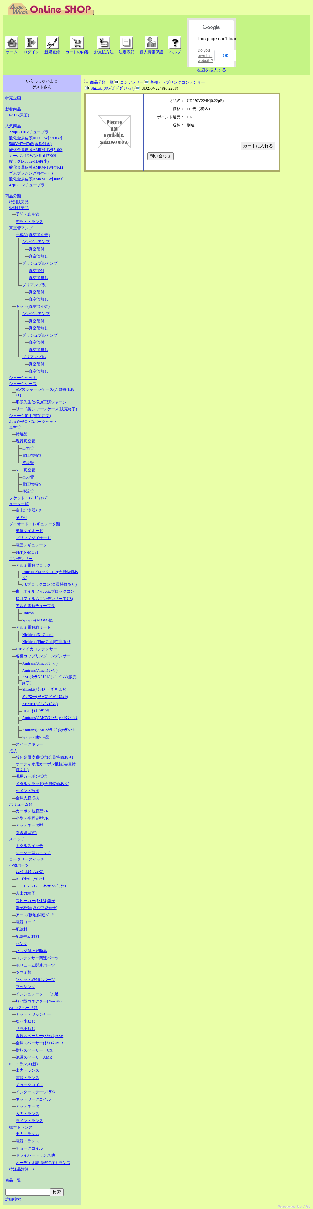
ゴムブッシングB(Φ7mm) (31, 173)
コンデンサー (21, 558)
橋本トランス (21, 1127)
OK (225, 55)
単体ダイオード (29, 530)
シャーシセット (23, 377)
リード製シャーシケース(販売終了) (46, 409)
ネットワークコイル (33, 1099)
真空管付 (36, 249)
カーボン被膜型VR (32, 811)
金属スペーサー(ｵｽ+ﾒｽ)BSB (39, 1043)
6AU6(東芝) (19, 115)
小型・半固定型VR (32, 818)
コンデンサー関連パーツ (37, 958)
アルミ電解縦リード (33, 627)
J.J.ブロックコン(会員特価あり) (49, 584)
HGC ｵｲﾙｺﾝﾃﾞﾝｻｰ (36, 711)
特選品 (21, 434)
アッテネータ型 (29, 825)
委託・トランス (29, 221)
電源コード (25, 922)
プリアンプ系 (34, 285)
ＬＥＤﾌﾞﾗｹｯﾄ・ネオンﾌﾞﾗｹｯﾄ (41, 886)
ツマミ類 (23, 972)
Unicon (28, 613)
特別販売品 (19, 202)
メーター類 (19, 504)
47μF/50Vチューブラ (27, 185)
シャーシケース (23, 383)
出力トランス (27, 1070)
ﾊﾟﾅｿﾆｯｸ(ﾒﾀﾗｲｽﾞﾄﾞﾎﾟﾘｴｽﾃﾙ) (45, 696)
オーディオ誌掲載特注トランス (43, 1162)
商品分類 (13, 196)
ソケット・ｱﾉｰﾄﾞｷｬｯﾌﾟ (28, 498)
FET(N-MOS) (27, 552)
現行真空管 (25, 441)
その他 (21, 517)
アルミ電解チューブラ (35, 606)
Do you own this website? (205, 55)
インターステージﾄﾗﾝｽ (35, 1092)
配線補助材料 (27, 936)
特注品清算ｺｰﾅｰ (23, 1169)
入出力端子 (25, 893)
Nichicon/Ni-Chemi (37, 634)
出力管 (28, 448)
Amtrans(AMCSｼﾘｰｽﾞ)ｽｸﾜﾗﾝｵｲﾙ (48, 730)
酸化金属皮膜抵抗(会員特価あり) (44, 757)
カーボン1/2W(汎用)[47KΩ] (32, 155)
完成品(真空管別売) (33, 234)
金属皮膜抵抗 (27, 798)
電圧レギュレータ (31, 545)
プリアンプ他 (34, 357)
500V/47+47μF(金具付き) (30, 143)
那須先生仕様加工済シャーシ (41, 402)
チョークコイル (29, 1085)
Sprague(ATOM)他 (37, 620)
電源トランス (27, 1077)
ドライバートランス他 (35, 1155)
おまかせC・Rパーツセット (33, 421)
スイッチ (17, 839)
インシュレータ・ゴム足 (37, 994)
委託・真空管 (27, 214)
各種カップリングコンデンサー (43, 656)
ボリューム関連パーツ (35, 965)
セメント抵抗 (27, 790)
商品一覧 (13, 1180)
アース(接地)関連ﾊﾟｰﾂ (35, 915)
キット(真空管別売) (33, 306)
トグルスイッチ (29, 845)
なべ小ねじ (25, 1021)
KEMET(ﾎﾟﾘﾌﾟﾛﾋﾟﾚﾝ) (40, 704)
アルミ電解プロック (33, 565)
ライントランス (29, 1120)
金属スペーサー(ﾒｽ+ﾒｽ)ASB (39, 1036)
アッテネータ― (29, 1106)
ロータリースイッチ (26, 859)
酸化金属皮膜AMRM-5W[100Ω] (36, 179)
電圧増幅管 (32, 455)
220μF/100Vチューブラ (29, 132)
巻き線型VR (26, 832)
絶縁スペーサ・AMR (34, 1057)
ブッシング (25, 987)
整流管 (28, 462)
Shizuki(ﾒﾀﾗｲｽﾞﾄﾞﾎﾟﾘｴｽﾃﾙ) (44, 689)
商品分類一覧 (102, 82)
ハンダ (21, 943)
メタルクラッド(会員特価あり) (42, 783)
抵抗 (13, 751)
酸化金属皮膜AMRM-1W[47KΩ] (36, 167)
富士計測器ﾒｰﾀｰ (29, 510)
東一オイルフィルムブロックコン (45, 591)
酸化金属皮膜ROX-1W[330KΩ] (35, 138)
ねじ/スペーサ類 (23, 1007)
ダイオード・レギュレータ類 (34, 524)
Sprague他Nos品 (35, 737)
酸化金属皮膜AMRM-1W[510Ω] (36, 149)
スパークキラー (29, 744)
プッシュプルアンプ (39, 263)
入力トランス (27, 1113)
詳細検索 (13, 1199)
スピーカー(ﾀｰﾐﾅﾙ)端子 (35, 900)
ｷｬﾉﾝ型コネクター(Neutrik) (39, 1001)
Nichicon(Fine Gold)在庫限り (46, 641)
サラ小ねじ (25, 1028)
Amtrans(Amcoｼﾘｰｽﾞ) (40, 663)
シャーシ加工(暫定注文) (30, 415)
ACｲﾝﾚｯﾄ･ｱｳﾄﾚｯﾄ (30, 879)
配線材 (21, 929)
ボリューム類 (21, 804)
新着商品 (13, 109)
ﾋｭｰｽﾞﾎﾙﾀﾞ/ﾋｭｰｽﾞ (30, 871)
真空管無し (38, 256)
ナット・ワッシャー (33, 1014)
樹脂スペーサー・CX (34, 1050)
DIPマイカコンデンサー (36, 649)
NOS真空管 (25, 470)
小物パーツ (19, 865)
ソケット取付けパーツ (35, 979)
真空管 (15, 427)
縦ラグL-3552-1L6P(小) (29, 161)
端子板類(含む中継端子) (36, 907)
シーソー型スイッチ (33, 853)
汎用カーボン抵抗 (31, 776)
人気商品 (13, 126)
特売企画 (13, 98)
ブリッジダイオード (33, 538)
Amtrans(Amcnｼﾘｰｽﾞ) (40, 670)
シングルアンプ (36, 242)
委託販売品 (19, 208)
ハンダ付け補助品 (31, 951)
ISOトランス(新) (23, 1064)
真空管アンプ (21, 228)
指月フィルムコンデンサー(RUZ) (44, 598)
